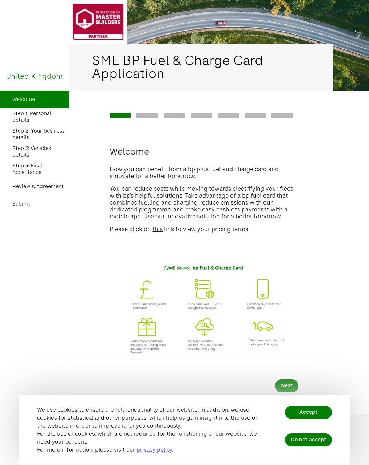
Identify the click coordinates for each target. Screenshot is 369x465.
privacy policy (154, 449)
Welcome (23, 99)
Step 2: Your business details (38, 134)
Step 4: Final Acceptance (27, 169)
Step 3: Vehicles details (31, 151)
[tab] (120, 115)
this (157, 229)
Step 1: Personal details (31, 116)
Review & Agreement (38, 186)
